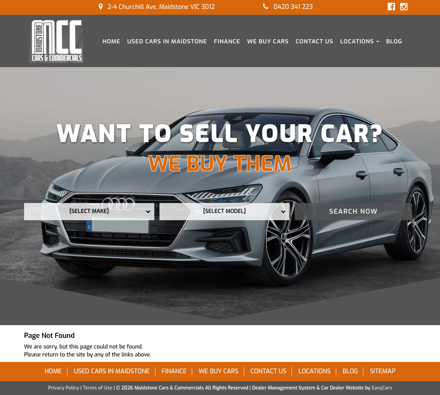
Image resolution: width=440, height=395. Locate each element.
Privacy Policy (64, 388)
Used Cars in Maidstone (167, 41)
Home (111, 41)
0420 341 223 (288, 7)
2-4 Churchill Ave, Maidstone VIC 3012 (157, 7)
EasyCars (382, 388)
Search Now (353, 211)
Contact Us (314, 41)
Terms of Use (98, 388)
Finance (227, 41)
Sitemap (382, 371)
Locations (360, 41)
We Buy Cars (268, 41)
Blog (394, 41)
